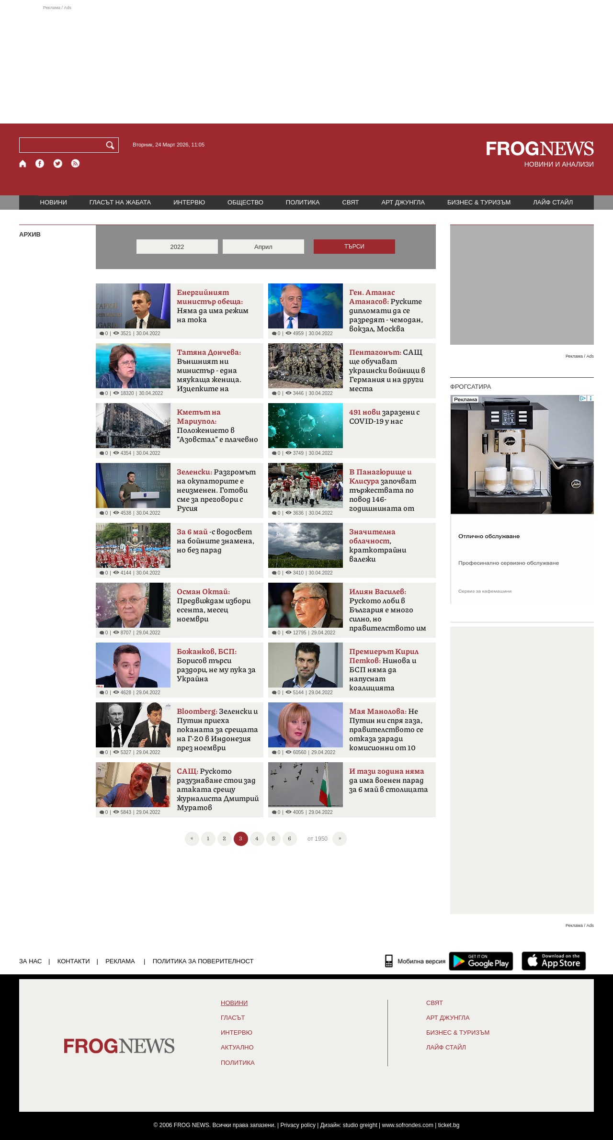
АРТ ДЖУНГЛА (403, 202)
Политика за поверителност (203, 961)
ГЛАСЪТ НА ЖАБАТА (120, 202)
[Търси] (112, 145)
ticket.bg (449, 1125)
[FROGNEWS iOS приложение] (554, 961)
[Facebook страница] (40, 163)
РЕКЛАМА (120, 961)
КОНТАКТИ (73, 961)
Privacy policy (298, 1125)
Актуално (237, 1047)
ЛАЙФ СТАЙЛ (553, 202)
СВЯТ (350, 202)
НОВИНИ (53, 202)
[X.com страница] (58, 163)
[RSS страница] (75, 163)
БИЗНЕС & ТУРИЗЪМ (479, 202)
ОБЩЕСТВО (245, 202)
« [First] (192, 838)
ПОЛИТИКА (303, 202)
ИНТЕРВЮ (189, 202)
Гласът (233, 1018)
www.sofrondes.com (407, 1125)
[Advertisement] (306, 64)
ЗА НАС (30, 961)
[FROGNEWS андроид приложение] (481, 961)
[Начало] (23, 163)
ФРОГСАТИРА (470, 387)
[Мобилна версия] (415, 961)
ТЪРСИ (354, 246)
